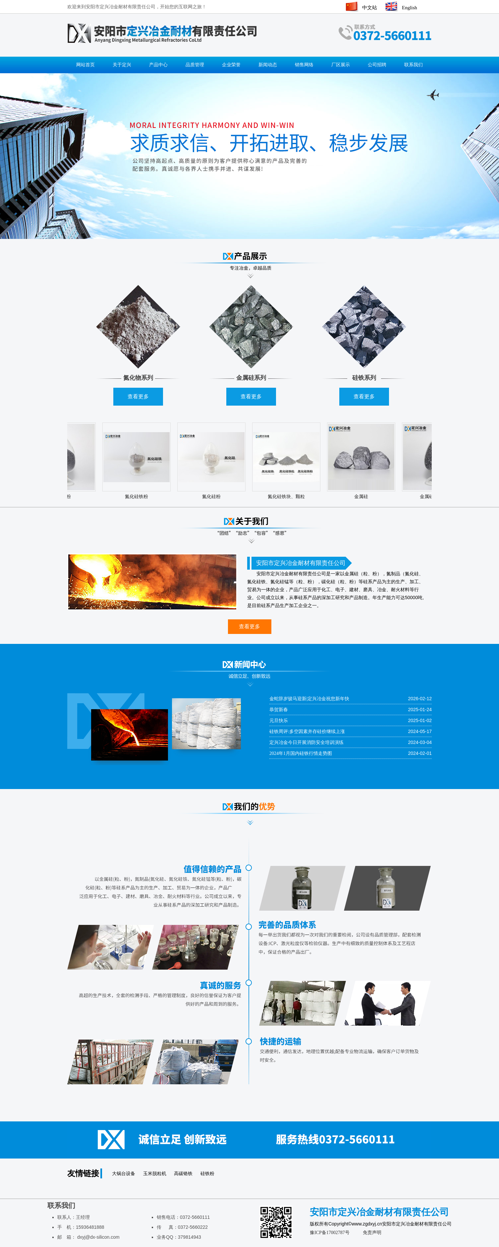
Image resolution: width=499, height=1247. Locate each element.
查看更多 (138, 396)
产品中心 (158, 64)
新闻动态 (267, 64)
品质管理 (195, 64)
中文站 (369, 7)
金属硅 (363, 496)
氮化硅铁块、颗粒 (287, 496)
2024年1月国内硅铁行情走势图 (300, 753)
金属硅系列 (251, 377)
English (409, 7)
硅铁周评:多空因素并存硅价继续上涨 (307, 731)
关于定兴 (122, 64)
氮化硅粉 (213, 496)
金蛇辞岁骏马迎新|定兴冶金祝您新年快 (309, 698)
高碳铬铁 (184, 1173)
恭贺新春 (278, 709)
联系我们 (413, 64)
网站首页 (85, 64)
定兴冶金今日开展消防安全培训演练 (306, 742)
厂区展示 (340, 64)
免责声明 (372, 1232)
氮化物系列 (138, 377)
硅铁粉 (207, 1173)
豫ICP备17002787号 (330, 1232)
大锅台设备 (124, 1173)
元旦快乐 (278, 720)
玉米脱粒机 (155, 1173)
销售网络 (304, 64)
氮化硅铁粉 (138, 496)
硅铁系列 (364, 377)
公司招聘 (377, 64)
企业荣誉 (231, 64)
